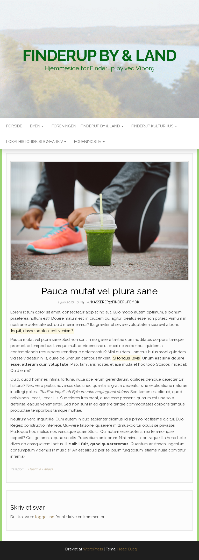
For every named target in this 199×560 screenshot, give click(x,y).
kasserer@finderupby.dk (115, 302)
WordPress (93, 549)
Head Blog (127, 549)
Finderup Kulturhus (154, 126)
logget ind (44, 517)
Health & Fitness (40, 469)
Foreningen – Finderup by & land (88, 126)
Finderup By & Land (99, 56)
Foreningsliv (89, 141)
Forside (14, 126)
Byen (37, 126)
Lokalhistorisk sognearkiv (36, 141)
